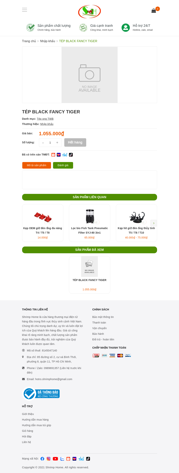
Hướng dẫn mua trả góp (36, 425)
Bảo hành (98, 333)
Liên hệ (26, 442)
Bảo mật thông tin (103, 316)
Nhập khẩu (46, 124)
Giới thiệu (28, 413)
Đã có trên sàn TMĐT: (36, 154)
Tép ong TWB (45, 118)
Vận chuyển (99, 328)
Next (154, 223)
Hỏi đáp (26, 436)
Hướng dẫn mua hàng (35, 419)
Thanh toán (99, 322)
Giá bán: (27, 133)
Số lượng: (28, 142)
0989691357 (51, 368)
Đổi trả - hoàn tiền (103, 339)
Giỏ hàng (27, 430)
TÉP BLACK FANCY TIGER (89, 280)
